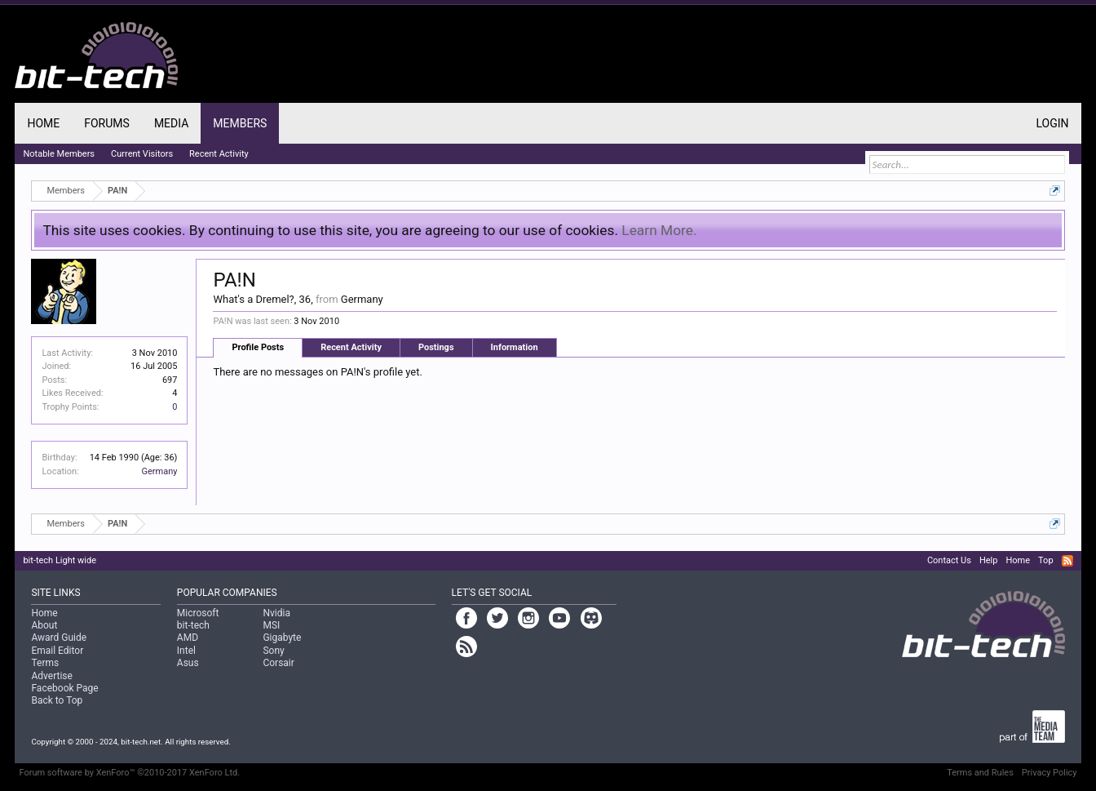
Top (1045, 560)
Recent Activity (351, 347)
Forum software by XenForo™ (129, 772)
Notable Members (59, 154)
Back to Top (56, 700)
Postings (436, 347)
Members (240, 123)
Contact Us (949, 560)
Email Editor (57, 650)
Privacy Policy (1049, 772)
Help (988, 560)
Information (514, 347)
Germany (159, 471)
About (44, 625)
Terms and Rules (980, 772)
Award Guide (58, 637)
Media (171, 123)
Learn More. (658, 230)
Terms (45, 663)
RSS (1067, 561)
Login (1052, 123)
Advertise (51, 676)
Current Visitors (142, 154)
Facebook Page (64, 688)
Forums (107, 123)
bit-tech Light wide (59, 560)
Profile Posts (258, 347)
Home (43, 123)
